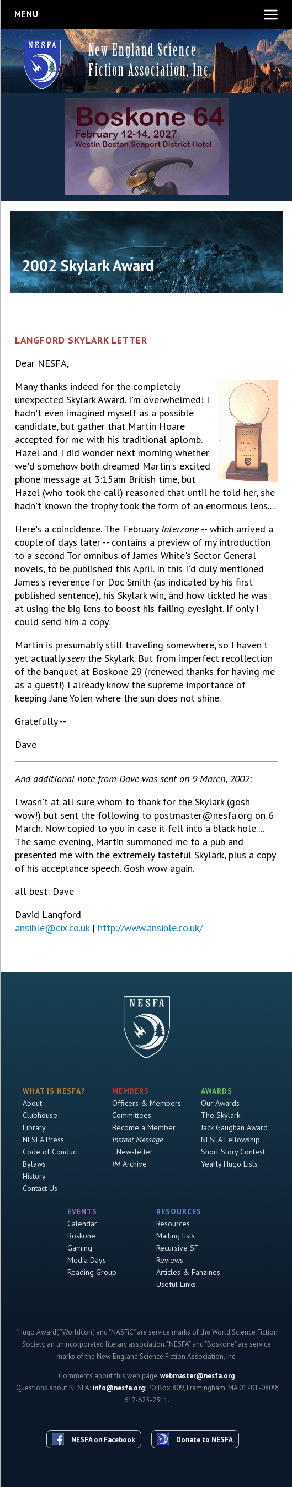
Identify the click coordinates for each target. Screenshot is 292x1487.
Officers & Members (146, 1103)
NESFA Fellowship (230, 1140)
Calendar (82, 1223)
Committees (131, 1115)
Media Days (86, 1260)
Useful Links (176, 1284)
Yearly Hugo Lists (229, 1164)
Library (34, 1127)
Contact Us (40, 1188)
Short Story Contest (233, 1152)
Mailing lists (175, 1236)
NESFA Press (43, 1140)
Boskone (81, 1236)
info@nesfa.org (118, 1388)
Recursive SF (177, 1248)
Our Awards (220, 1103)
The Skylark (220, 1115)
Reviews (169, 1260)
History (34, 1176)
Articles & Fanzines (188, 1272)
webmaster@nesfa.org (197, 1375)
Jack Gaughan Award (234, 1127)
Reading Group (91, 1272)
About (32, 1103)
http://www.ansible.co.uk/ (150, 927)
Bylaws (34, 1164)
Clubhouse (40, 1115)
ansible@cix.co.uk (52, 927)
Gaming (79, 1248)
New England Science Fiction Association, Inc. (150, 60)
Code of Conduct (50, 1152)
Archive (129, 1164)
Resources (173, 1223)
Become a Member (144, 1127)
